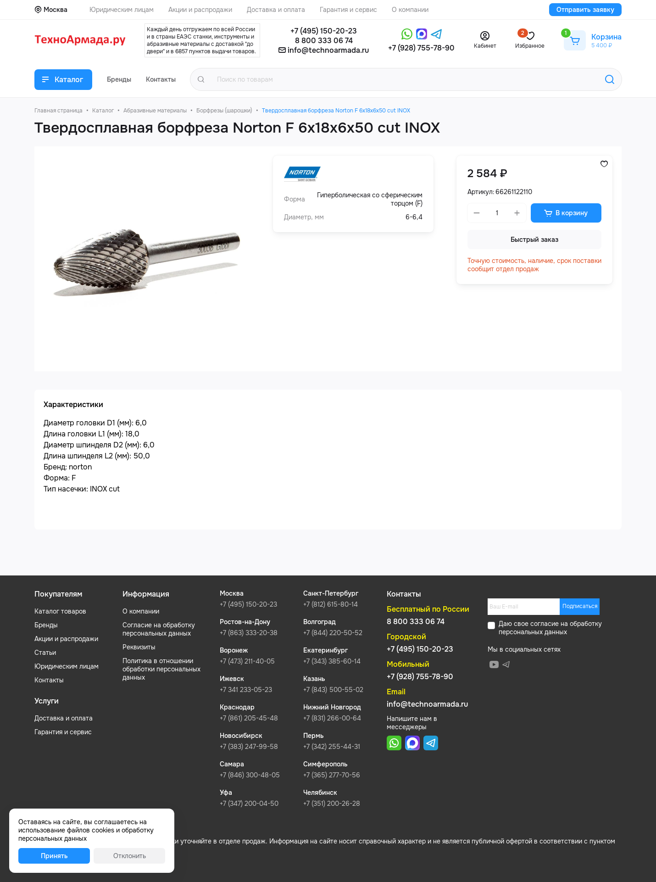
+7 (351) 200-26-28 (331, 803)
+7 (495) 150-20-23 (323, 31)
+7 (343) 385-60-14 (332, 661)
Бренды (46, 625)
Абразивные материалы (155, 110)
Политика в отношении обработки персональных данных (161, 669)
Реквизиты (139, 647)
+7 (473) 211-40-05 (247, 661)
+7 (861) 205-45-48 (249, 718)
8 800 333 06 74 (324, 40)
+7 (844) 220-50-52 (332, 633)
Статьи (45, 652)
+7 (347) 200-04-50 (249, 803)
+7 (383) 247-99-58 (249, 746)
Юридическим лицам (66, 666)
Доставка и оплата (63, 718)
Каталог (103, 110)
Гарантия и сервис (63, 732)
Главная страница (58, 110)
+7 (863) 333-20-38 (249, 633)
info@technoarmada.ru (328, 50)
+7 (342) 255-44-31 (331, 746)
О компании (140, 611)
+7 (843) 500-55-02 (333, 690)
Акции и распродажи (66, 639)
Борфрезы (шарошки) (224, 110)
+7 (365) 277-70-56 (331, 775)
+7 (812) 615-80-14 (330, 604)
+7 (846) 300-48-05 (250, 775)
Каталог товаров (60, 611)
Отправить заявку (585, 10)
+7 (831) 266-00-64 (332, 718)
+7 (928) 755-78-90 (421, 48)
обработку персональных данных (550, 628)
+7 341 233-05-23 (246, 690)
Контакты (49, 680)
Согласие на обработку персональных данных (158, 629)
